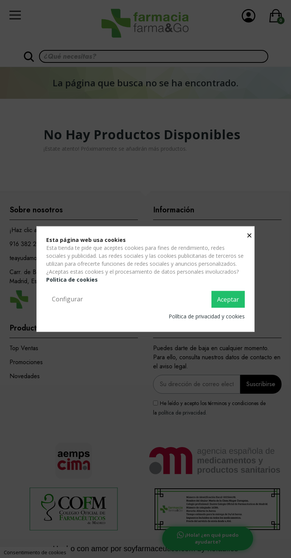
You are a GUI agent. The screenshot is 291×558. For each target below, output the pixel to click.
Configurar (67, 299)
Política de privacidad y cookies (207, 316)
